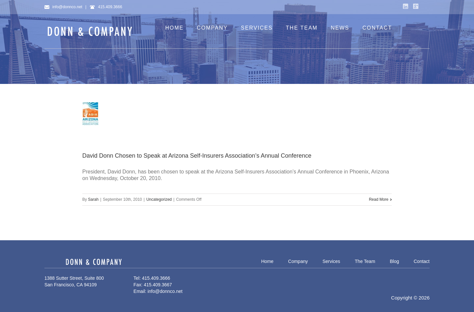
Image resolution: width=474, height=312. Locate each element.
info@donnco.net (63, 7)
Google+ (415, 6)
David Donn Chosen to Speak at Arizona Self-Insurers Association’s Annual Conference (196, 155)
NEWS (340, 28)
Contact (422, 261)
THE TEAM (302, 28)
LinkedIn (405, 6)
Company (298, 261)
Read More (378, 199)
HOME (174, 28)
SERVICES (257, 28)
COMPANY (212, 28)
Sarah (93, 199)
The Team (365, 261)
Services (331, 261)
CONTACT (377, 28)
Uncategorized (158, 199)
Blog (394, 261)
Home (267, 261)
